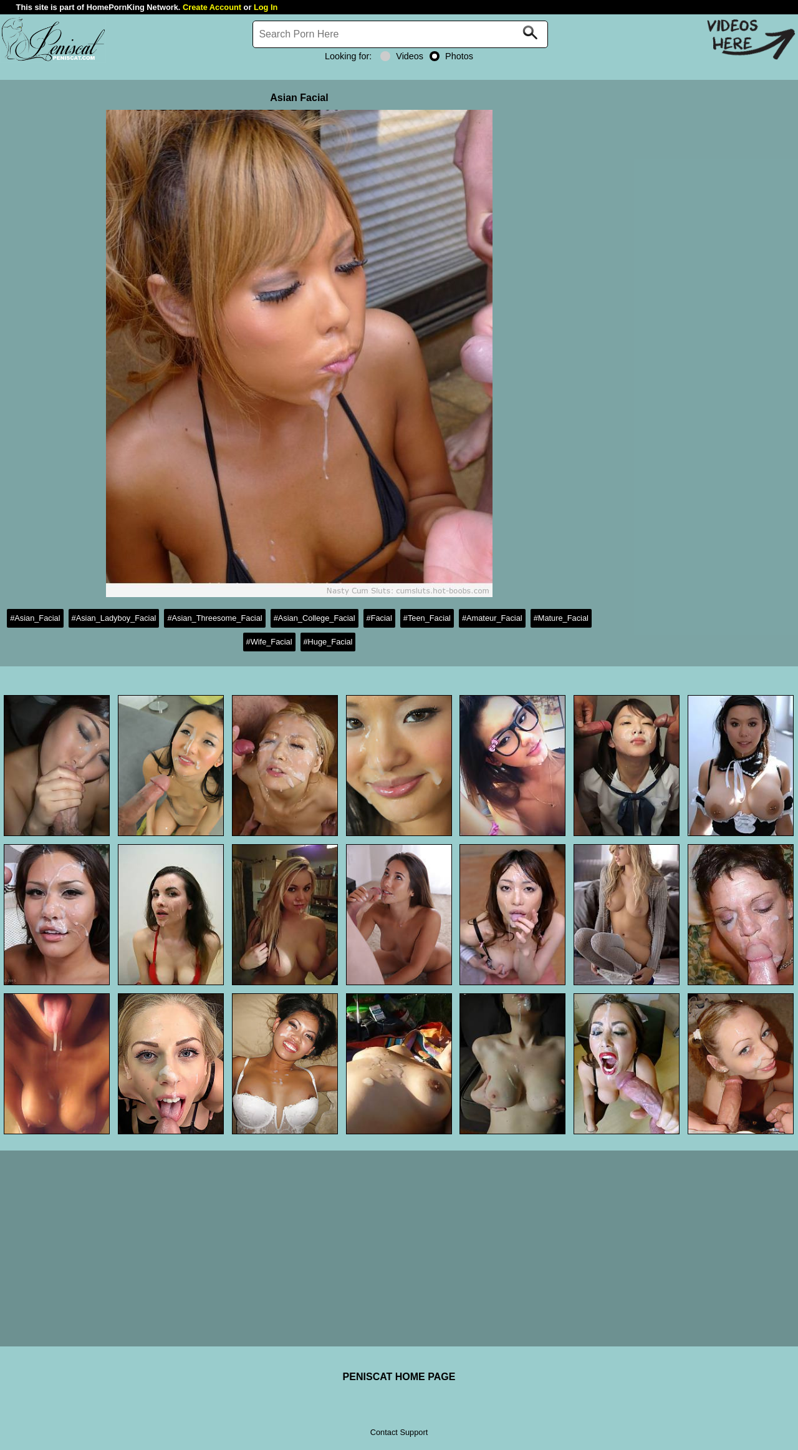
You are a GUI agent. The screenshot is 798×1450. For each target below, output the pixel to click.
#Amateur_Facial (492, 618)
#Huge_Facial (328, 641)
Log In (265, 7)
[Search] (400, 34)
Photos (451, 56)
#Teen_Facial (427, 618)
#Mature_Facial (561, 618)
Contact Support (399, 1432)
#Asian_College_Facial (314, 618)
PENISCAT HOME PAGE (399, 1376)
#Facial (379, 618)
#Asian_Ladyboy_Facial (114, 618)
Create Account (212, 7)
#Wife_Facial (269, 641)
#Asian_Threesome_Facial (214, 618)
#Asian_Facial (35, 618)
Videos (401, 56)
